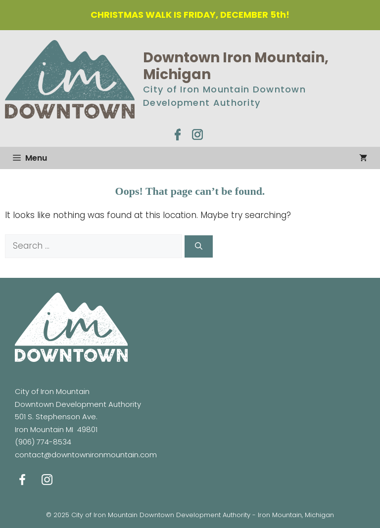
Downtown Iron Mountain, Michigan (236, 66)
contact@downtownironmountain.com (86, 454)
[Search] (199, 246)
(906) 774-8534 (43, 442)
